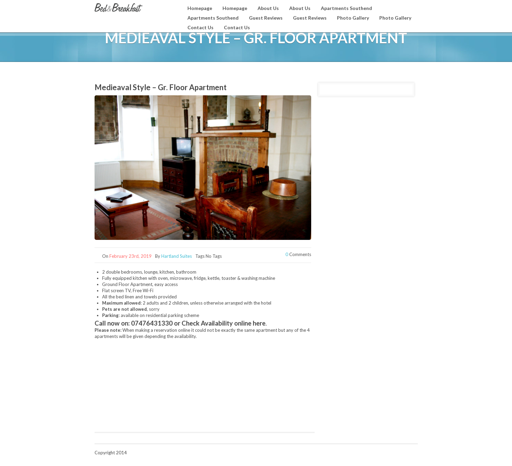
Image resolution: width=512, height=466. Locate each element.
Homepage (199, 8)
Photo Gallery (353, 18)
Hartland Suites (176, 256)
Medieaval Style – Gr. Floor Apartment (161, 87)
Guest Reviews (266, 18)
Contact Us (200, 27)
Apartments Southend (346, 8)
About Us (268, 8)
